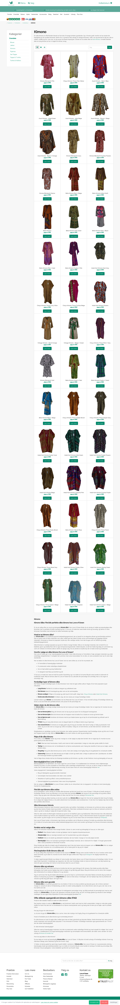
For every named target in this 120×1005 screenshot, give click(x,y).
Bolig (49, 14)
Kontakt (9, 976)
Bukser (23, 14)
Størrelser (10, 979)
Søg (109, 47)
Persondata (10, 986)
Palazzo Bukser (47, 979)
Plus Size (79, 14)
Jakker (12, 45)
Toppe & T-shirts (15, 57)
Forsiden (17, 23)
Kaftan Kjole (47, 988)
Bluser (12, 42)
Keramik (45, 981)
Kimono (12, 48)
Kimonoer (46, 986)
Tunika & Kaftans (15, 60)
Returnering (10, 984)
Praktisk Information (13, 974)
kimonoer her (90, 795)
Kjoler (28, 14)
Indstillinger (113, 1002)
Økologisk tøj (29, 976)
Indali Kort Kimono (101, 694)
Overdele (16, 14)
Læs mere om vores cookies (49, 1002)
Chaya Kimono (88, 694)
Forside (9, 14)
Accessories (43, 14)
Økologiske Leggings (49, 984)
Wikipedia (104, 817)
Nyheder (27, 986)
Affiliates (27, 984)
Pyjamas (13, 51)
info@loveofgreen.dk (86, 979)
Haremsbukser (47, 974)
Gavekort (66, 14)
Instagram (89, 854)
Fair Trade (28, 979)
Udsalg (73, 14)
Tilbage (9, 23)
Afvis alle (104, 1002)
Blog (26, 981)
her (98, 767)
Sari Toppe (13, 54)
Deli (61, 14)
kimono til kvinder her (46, 933)
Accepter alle (94, 1002)
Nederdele (34, 14)
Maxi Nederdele (48, 976)
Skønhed (55, 14)
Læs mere (47, 86)
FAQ (8, 981)
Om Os (27, 974)
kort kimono (96, 39)
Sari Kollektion (29, 988)
